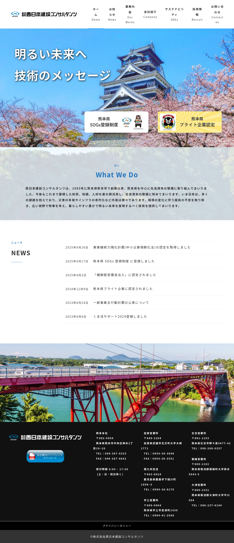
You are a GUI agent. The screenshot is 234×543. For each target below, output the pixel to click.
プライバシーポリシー (117, 525)
